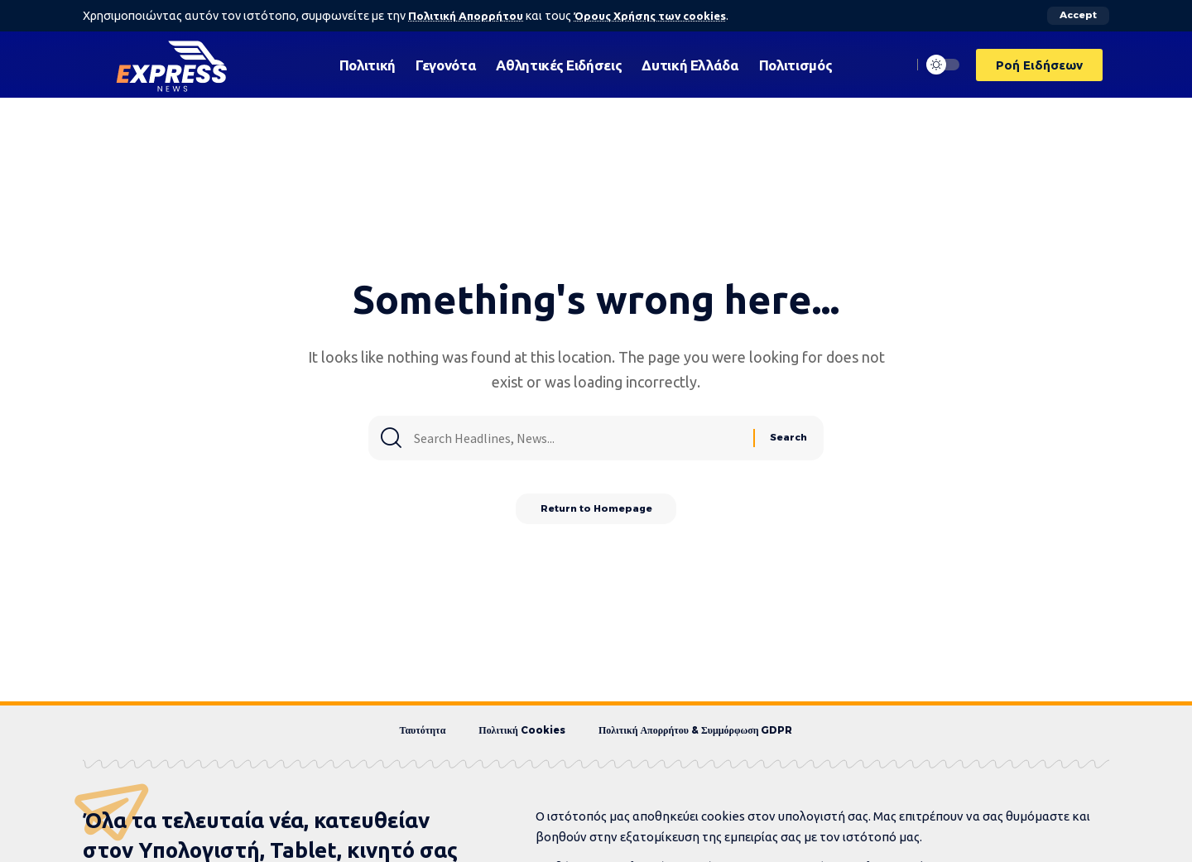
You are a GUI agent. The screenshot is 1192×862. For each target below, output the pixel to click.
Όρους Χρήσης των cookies (656, 15)
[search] (895, 64)
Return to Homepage (596, 512)
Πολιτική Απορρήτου (467, 15)
